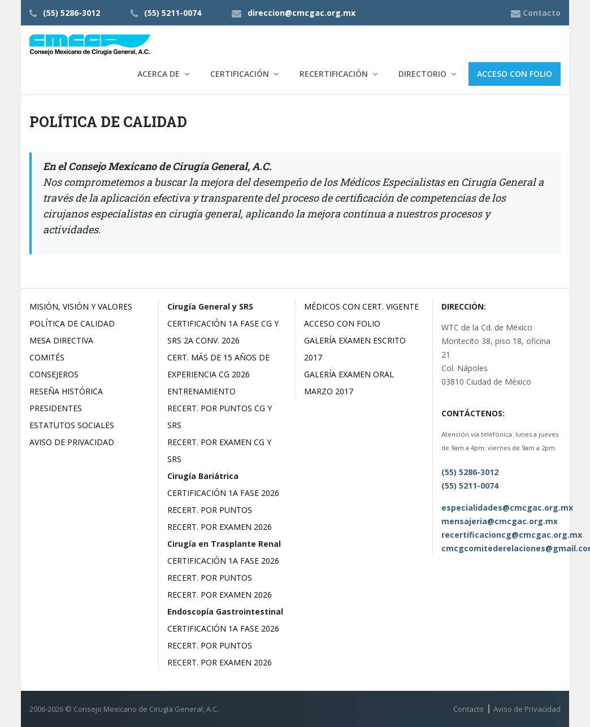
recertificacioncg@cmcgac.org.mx (511, 534)
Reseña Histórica (66, 391)
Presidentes (55, 408)
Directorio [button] (422, 73)
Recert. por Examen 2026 (219, 526)
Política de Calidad (72, 323)
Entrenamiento (201, 391)
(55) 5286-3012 (71, 12)
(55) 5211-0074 (172, 12)
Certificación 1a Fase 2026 (223, 492)
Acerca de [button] (158, 73)
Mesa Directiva (61, 340)
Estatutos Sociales (71, 425)
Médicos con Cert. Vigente (361, 306)
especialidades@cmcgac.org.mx (507, 507)
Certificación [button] (239, 73)
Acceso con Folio (514, 73)
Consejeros (54, 374)
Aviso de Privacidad (71, 442)
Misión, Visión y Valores (80, 306)
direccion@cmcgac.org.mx (301, 12)
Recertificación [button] (334, 73)
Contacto (468, 708)
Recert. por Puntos (209, 509)
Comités (46, 357)
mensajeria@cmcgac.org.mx (499, 521)
